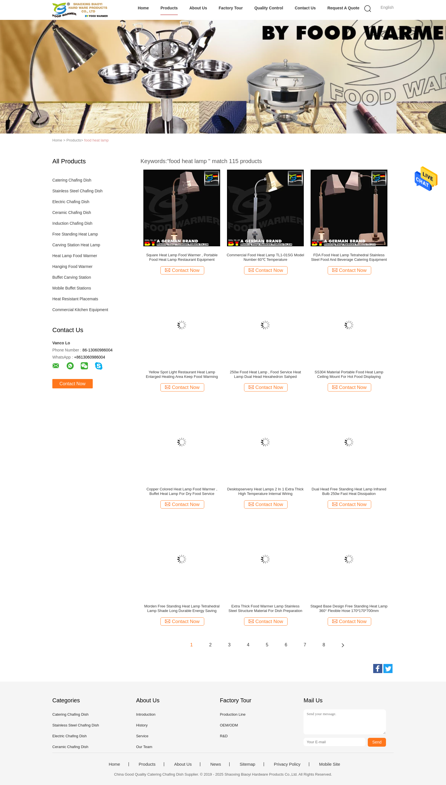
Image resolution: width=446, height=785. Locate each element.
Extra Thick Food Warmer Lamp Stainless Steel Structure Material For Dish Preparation (265, 608)
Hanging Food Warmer (72, 266)
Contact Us (305, 8)
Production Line (232, 714)
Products (169, 8)
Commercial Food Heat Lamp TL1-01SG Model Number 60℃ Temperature (265, 257)
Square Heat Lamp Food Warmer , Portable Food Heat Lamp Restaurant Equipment (182, 257)
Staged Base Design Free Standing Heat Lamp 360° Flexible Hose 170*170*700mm (348, 608)
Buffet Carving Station (71, 277)
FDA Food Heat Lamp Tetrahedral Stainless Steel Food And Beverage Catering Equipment (349, 257)
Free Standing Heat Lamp (75, 234)
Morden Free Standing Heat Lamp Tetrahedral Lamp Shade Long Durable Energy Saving (182, 608)
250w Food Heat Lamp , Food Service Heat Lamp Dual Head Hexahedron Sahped (265, 374)
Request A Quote (343, 8)
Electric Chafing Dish (70, 201)
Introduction (145, 714)
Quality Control (268, 8)
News (215, 764)
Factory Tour (231, 8)
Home (143, 8)
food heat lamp (96, 140)
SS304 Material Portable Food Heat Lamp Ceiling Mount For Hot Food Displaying (349, 374)
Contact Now (72, 383)
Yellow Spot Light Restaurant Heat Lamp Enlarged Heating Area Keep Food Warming (182, 374)
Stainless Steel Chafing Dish (77, 191)
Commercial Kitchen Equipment (80, 309)
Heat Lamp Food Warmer (74, 255)
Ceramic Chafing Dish (71, 212)
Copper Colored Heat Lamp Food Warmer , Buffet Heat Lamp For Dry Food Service (181, 491)
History (141, 725)
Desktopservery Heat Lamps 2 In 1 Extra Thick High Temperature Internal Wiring (265, 491)
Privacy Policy (287, 764)
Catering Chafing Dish (71, 180)
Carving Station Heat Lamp (76, 245)
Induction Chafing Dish (72, 223)
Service (142, 736)
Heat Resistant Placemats (75, 299)
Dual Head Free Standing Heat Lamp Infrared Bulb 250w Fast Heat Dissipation (349, 491)
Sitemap (247, 764)
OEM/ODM (229, 725)
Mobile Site (329, 764)
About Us (198, 8)
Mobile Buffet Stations (71, 288)
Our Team (144, 747)
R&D (224, 736)
